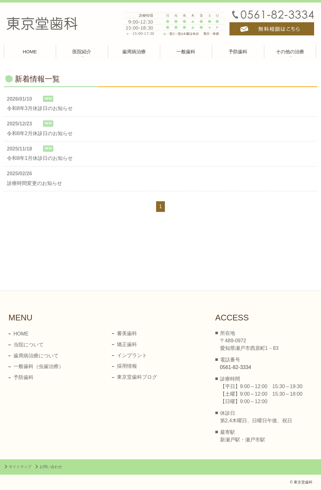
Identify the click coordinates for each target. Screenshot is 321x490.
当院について (28, 344)
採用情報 (127, 366)
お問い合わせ (50, 467)
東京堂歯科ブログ (137, 377)
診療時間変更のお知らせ (34, 183)
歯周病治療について (36, 355)
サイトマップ (20, 467)
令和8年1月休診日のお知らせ (40, 158)
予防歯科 (238, 51)
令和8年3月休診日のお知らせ (40, 108)
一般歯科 (185, 51)
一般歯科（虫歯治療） (38, 366)
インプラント (132, 355)
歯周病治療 (134, 51)
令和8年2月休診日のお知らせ (40, 133)
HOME (30, 51)
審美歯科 (127, 333)
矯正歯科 (127, 344)
